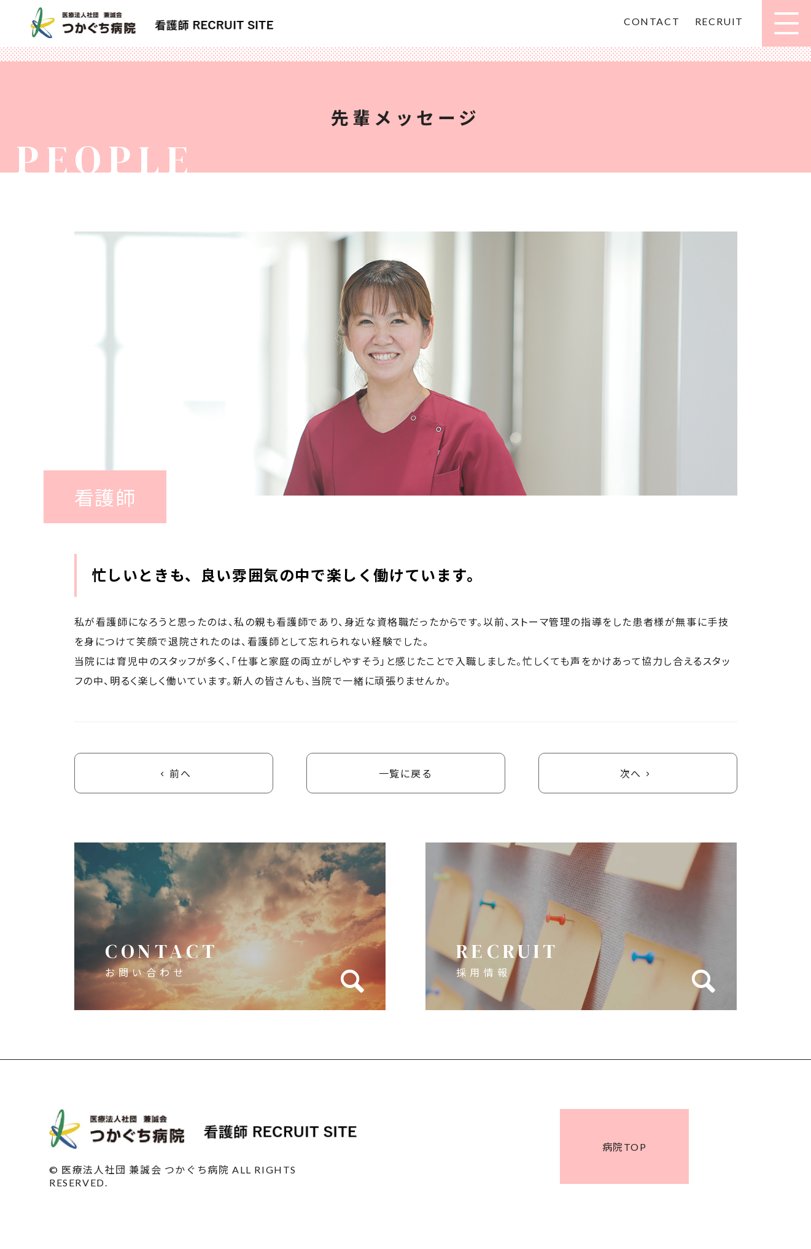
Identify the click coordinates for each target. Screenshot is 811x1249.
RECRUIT (719, 21)
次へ (638, 773)
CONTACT (652, 21)
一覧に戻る (406, 773)
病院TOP (624, 1147)
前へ (174, 773)
